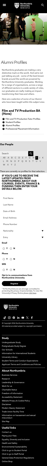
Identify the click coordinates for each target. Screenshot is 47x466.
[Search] (14, 153)
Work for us (7, 386)
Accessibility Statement (12, 397)
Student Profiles (13, 122)
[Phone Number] (23, 224)
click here (32, 293)
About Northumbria (13, 371)
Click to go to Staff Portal (13, 454)
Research (6, 379)
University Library (9, 357)
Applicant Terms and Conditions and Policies (21, 365)
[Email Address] (23, 217)
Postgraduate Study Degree (14, 346)
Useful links (9, 428)
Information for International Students (18, 354)
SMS (4, 264)
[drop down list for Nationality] (23, 230)
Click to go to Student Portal (14, 451)
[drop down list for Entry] (23, 237)
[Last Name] (23, 204)
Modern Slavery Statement (13, 408)
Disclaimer (6, 405)
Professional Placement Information (22, 129)
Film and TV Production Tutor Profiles (23, 119)
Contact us (6, 432)
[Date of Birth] (23, 211)
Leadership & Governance (13, 383)
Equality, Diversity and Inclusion (16, 440)
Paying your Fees (9, 436)
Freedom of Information (12, 394)
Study (5, 338)
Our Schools (7, 350)
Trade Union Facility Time (13, 412)
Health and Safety (9, 443)
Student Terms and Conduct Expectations (20, 361)
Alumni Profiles (13, 126)
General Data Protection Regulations (18, 458)
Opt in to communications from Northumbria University (17, 276)
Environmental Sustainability (14, 447)
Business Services (9, 375)
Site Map (5, 422)
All (4, 158)
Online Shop (7, 462)
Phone (5, 254)
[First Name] (23, 198)
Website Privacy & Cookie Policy (16, 401)
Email (4, 243)
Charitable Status (9, 390)
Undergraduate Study (11, 343)
